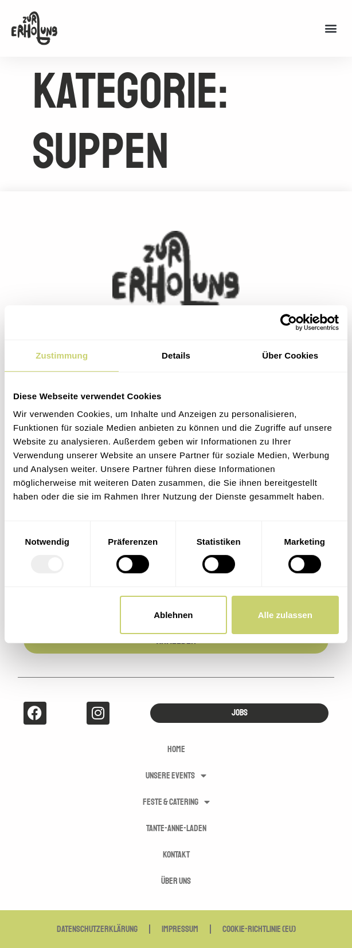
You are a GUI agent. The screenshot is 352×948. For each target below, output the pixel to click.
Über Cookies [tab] (290, 355)
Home (176, 749)
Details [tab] (176, 355)
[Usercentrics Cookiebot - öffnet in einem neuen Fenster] (288, 322)
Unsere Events (176, 775)
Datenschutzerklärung (97, 929)
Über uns (176, 881)
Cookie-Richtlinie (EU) (259, 929)
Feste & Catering (176, 802)
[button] (331, 28)
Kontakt (176, 854)
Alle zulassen (285, 615)
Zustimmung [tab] (62, 355)
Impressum (180, 929)
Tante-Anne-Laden (176, 828)
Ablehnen (173, 615)
